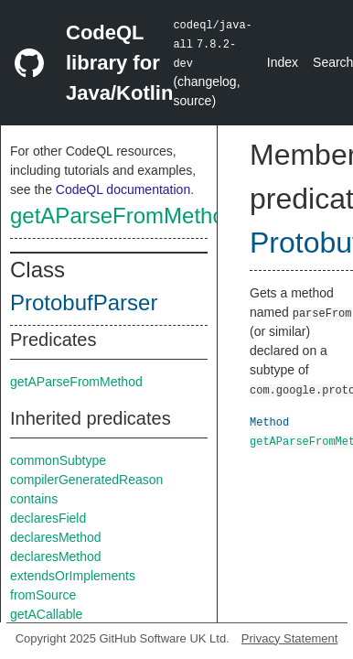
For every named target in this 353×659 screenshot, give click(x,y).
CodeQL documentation (123, 189)
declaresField (48, 518)
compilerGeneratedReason (86, 479)
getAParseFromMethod (123, 215)
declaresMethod (56, 537)
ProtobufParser (83, 302)
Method (269, 421)
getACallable (46, 614)
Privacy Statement (289, 638)
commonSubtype (58, 460)
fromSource (43, 595)
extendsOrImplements (72, 575)
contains (34, 499)
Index (282, 62)
